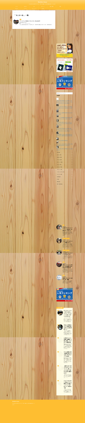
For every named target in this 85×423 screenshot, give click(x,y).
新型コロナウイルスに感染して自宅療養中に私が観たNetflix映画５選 (67, 266)
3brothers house (42, 2)
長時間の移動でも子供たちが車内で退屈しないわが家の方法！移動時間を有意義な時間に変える (64, 135)
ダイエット (59, 169)
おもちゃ (16, 8)
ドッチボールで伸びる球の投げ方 (62, 140)
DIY (34, 6)
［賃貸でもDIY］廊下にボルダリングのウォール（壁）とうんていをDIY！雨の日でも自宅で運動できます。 (64, 123)
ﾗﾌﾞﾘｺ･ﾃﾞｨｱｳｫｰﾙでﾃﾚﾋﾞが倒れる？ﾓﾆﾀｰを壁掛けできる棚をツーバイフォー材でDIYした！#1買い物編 (64, 108)
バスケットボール (60, 171)
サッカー (58, 164)
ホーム (17, 6)
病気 (60, 6)
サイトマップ (34, 8)
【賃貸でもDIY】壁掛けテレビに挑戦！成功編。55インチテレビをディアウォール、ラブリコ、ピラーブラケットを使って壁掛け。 (64, 129)
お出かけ (25, 6)
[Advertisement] (64, 26)
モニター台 (28, 23)
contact (43, 8)
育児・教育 (51, 6)
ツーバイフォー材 (23, 23)
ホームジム (59, 174)
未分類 (58, 176)
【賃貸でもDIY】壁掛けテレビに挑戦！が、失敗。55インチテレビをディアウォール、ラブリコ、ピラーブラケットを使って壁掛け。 (64, 102)
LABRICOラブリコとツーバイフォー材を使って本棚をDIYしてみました (68, 229)
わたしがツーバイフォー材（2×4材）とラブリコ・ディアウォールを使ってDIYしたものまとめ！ (68, 313)
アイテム (25, 8)
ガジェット (43, 6)
